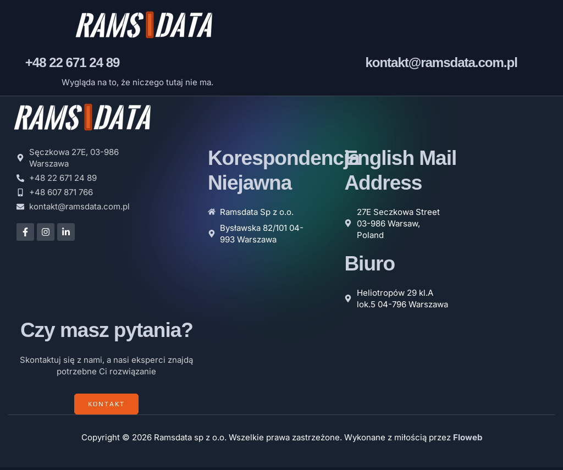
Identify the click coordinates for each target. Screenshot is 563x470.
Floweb (467, 440)
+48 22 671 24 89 (72, 65)
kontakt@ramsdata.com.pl (441, 65)
